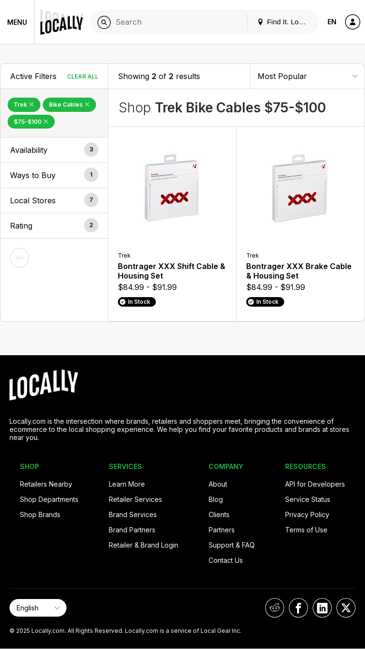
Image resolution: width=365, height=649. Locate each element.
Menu (17, 22)
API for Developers (315, 484)
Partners (222, 530)
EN (331, 22)
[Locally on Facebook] (298, 608)
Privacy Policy (307, 514)
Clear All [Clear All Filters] (82, 76)
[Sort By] (307, 76)
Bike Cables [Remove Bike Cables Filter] (69, 104)
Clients (219, 514)
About (218, 484)
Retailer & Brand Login (143, 545)
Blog (216, 499)
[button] (54, 150)
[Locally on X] (345, 608)
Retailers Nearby (46, 484)
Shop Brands (40, 514)
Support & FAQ (232, 545)
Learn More (127, 484)
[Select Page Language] (38, 608)
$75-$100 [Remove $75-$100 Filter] (31, 121)
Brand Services (133, 514)
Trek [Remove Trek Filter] (24, 104)
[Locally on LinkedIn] (322, 608)
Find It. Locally (285, 22)
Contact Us (226, 560)
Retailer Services (135, 499)
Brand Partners (132, 530)
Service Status (307, 499)
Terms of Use (306, 530)
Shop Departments (49, 499)
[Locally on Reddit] (274, 608)
